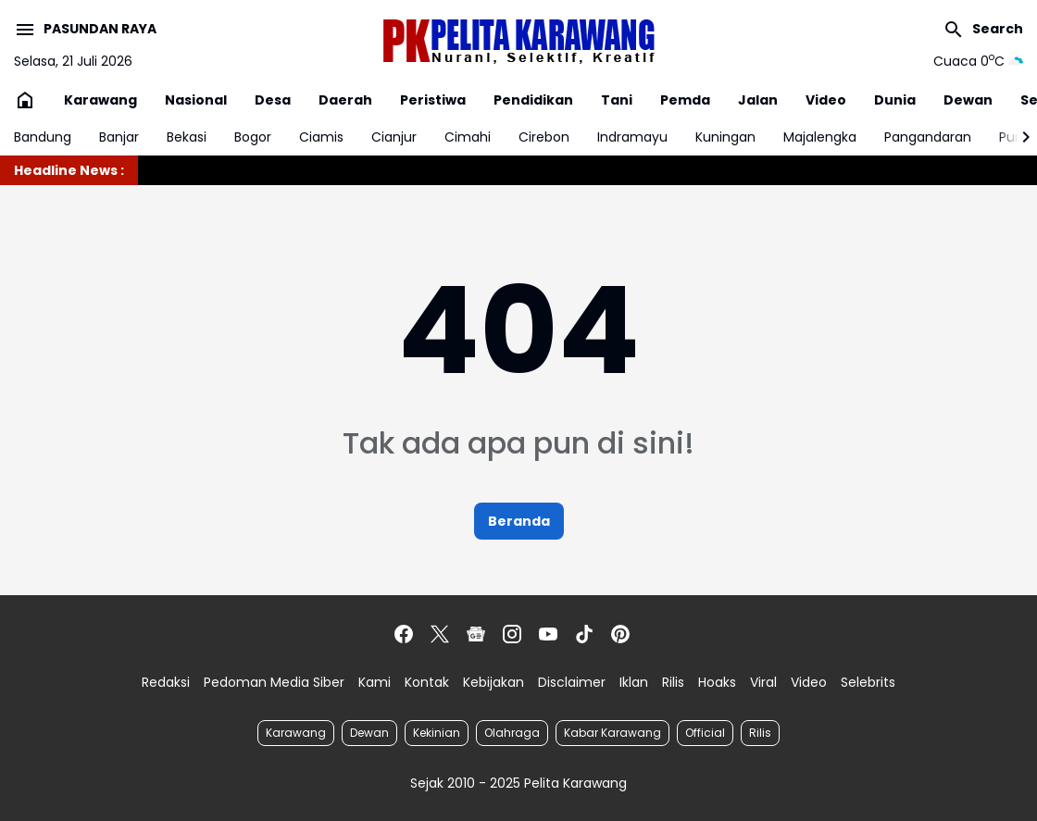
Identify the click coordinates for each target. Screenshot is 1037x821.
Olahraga (512, 732)
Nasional (196, 100)
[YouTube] (548, 634)
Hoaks (717, 682)
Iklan (633, 682)
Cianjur (394, 137)
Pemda (685, 100)
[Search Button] (983, 29)
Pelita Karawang (575, 783)
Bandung (42, 137)
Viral (763, 682)
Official (705, 732)
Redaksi (166, 682)
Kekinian (436, 732)
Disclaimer (572, 682)
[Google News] (476, 634)
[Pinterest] (620, 634)
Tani (616, 100)
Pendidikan (533, 100)
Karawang (100, 100)
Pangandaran (927, 137)
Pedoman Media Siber (274, 682)
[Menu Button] (85, 29)
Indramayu (632, 137)
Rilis (673, 682)
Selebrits (868, 682)
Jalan (758, 100)
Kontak (427, 682)
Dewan (968, 100)
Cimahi (467, 137)
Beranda (519, 521)
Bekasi (186, 137)
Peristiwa (433, 100)
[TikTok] (584, 634)
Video (826, 100)
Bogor (252, 137)
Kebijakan (493, 682)
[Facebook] (404, 634)
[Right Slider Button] (1018, 136)
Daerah (345, 100)
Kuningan (725, 137)
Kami (374, 682)
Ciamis (321, 137)
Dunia (895, 100)
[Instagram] (512, 634)
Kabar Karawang (612, 732)
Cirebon (543, 137)
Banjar (119, 137)
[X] (440, 634)
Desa (273, 100)
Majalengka (819, 137)
